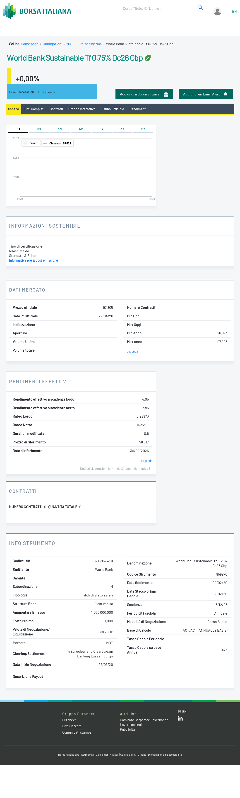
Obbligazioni (52, 43)
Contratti (58, 109)
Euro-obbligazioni (91, 43)
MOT (69, 43)
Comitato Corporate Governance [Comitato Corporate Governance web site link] (146, 720)
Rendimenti (144, 109)
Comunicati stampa (77, 732)
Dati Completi (36, 109)
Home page (30, 43)
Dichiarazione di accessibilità (168, 755)
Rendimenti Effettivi (40, 382)
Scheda (14, 109)
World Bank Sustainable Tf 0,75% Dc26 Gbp (91, 57)
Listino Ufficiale (117, 109)
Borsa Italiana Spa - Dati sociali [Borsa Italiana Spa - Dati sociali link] (72, 755)
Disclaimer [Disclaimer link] (101, 755)
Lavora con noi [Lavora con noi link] (131, 725)
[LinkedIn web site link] (180, 720)
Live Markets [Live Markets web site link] (72, 726)
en (234, 11)
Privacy (114, 755)
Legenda (132, 352)
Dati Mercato (28, 290)
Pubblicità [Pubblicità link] (128, 729)
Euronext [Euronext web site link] (69, 720)
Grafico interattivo (85, 109)
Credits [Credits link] (144, 755)
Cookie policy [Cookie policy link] (129, 755)
